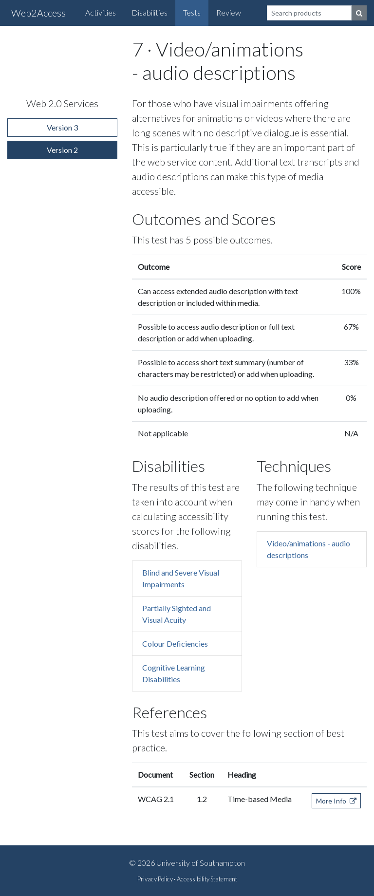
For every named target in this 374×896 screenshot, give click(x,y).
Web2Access (38, 13)
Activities (100, 12)
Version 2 (62, 149)
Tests (192, 12)
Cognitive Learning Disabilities (173, 673)
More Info (336, 801)
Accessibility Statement (207, 879)
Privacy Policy (155, 879)
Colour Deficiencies (175, 643)
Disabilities (149, 12)
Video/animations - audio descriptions (308, 549)
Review (228, 12)
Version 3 (62, 127)
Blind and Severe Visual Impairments (180, 578)
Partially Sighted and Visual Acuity (176, 613)
